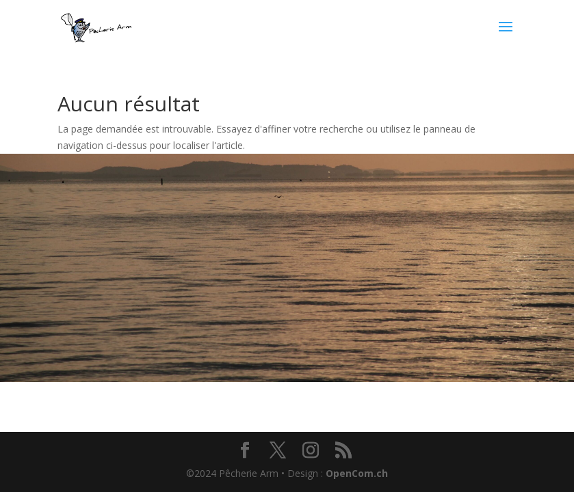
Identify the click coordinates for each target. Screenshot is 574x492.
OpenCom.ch (357, 473)
